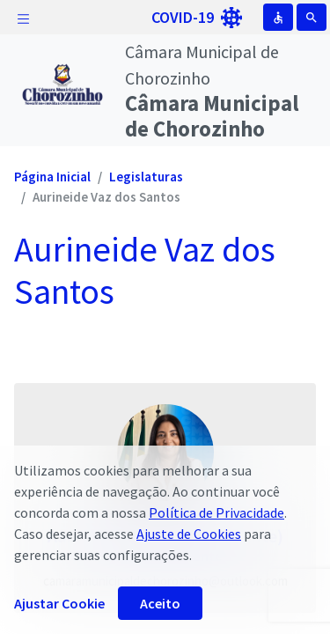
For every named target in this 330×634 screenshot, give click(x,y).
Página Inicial (52, 176)
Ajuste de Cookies (188, 533)
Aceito (160, 603)
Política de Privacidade (216, 512)
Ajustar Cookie (59, 603)
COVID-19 (196, 17)
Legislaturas (146, 176)
